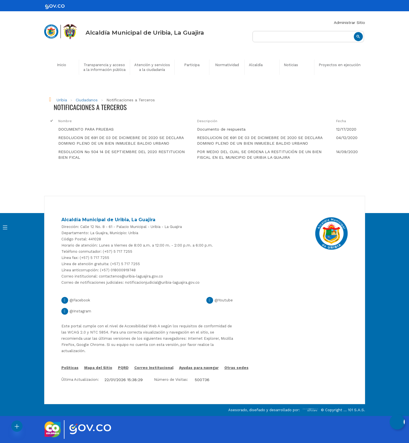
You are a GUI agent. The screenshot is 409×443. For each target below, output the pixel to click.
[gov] (58, 6)
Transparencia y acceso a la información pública (104, 67)
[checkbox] (51, 129)
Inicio (61, 65)
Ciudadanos (87, 100)
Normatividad (227, 65)
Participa (192, 65)
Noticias (291, 65)
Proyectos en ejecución (340, 65)
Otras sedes (236, 368)
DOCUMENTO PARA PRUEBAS (86, 129)
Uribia (62, 100)
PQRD (123, 368)
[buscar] (308, 36)
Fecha (341, 121)
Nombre (65, 121)
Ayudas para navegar (199, 368)
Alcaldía (256, 65)
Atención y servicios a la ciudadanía (152, 67)
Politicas (70, 368)
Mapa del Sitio (98, 368)
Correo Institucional (153, 368)
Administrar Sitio (349, 22)
